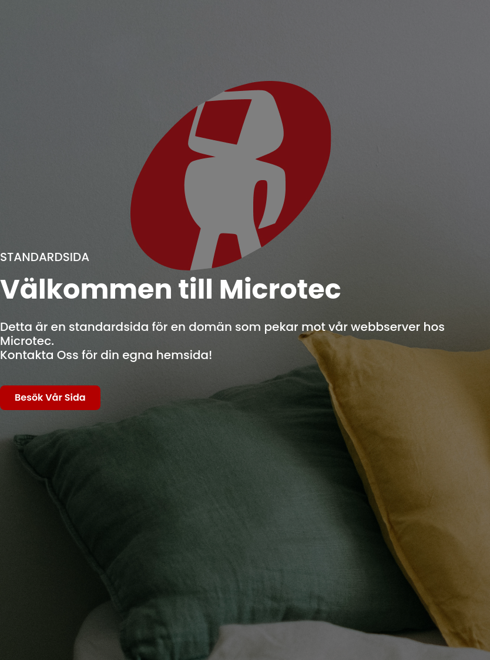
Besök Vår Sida (50, 397)
